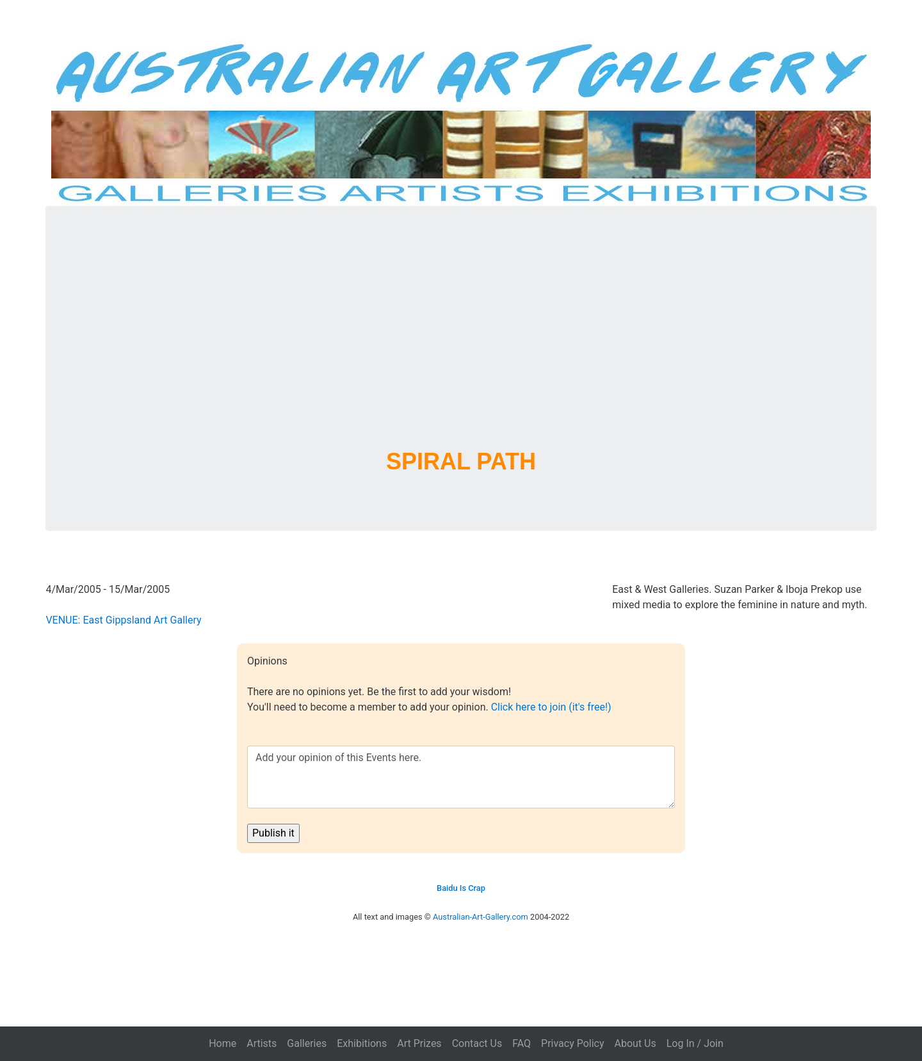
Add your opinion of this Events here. (461, 777)
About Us (635, 1043)
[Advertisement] (461, 342)
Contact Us (477, 1043)
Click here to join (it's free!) (551, 707)
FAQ (521, 1043)
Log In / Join (695, 1043)
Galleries (307, 1043)
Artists (262, 1043)
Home (222, 1043)
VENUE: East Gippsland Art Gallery (123, 620)
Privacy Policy (572, 1043)
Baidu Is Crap (461, 888)
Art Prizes (419, 1043)
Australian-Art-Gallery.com (480, 917)
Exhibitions (362, 1043)
